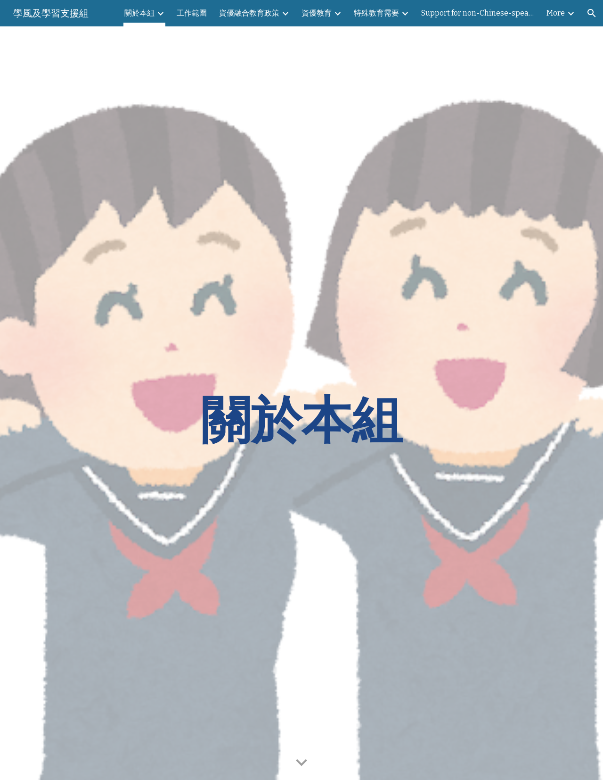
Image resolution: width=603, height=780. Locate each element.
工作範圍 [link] (192, 12)
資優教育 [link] (317, 12)
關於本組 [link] (139, 12)
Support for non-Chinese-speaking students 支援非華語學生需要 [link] (477, 12)
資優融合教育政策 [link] (249, 12)
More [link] (555, 12)
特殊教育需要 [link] (376, 12)
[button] (591, 13)
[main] (301, 403)
